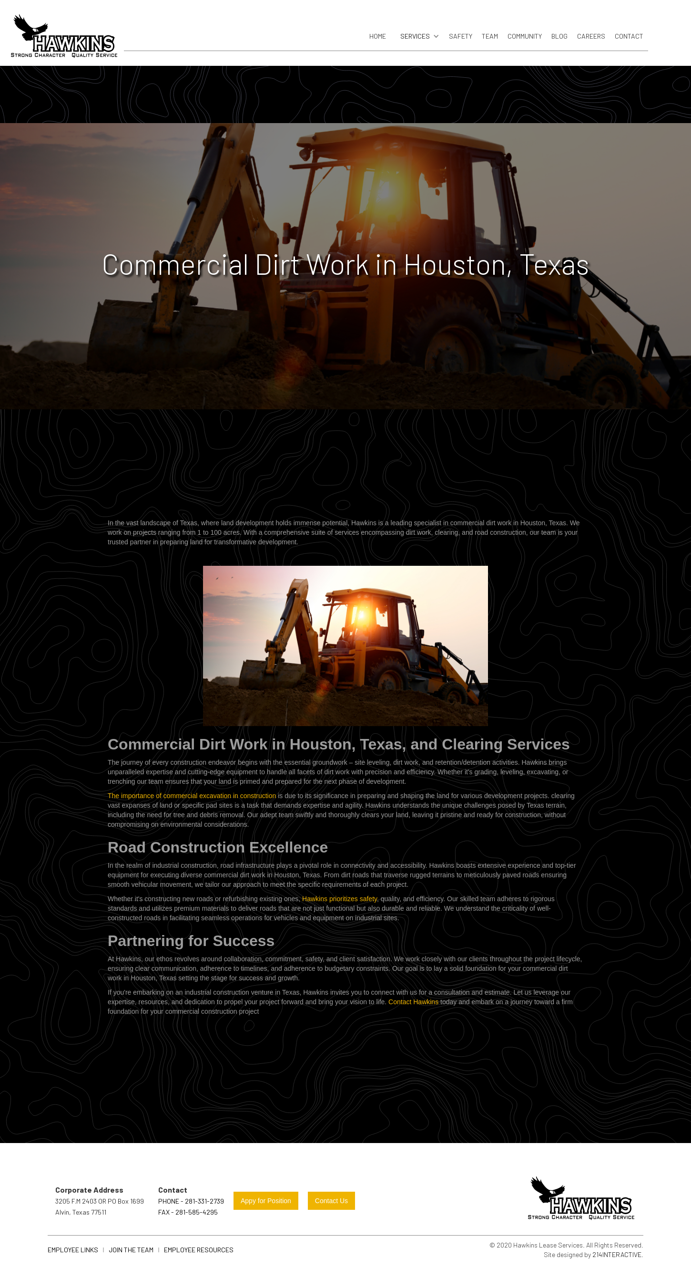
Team (490, 36)
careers (591, 36)
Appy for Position (266, 1201)
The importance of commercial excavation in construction (192, 796)
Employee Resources (199, 1250)
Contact (629, 36)
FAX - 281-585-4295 (188, 1212)
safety (460, 36)
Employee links (73, 1250)
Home (377, 36)
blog (559, 36)
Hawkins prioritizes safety (339, 899)
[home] (64, 39)
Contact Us (331, 1201)
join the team (131, 1250)
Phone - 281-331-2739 (191, 1201)
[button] (417, 36)
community (525, 36)
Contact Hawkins (413, 1002)
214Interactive (616, 1254)
